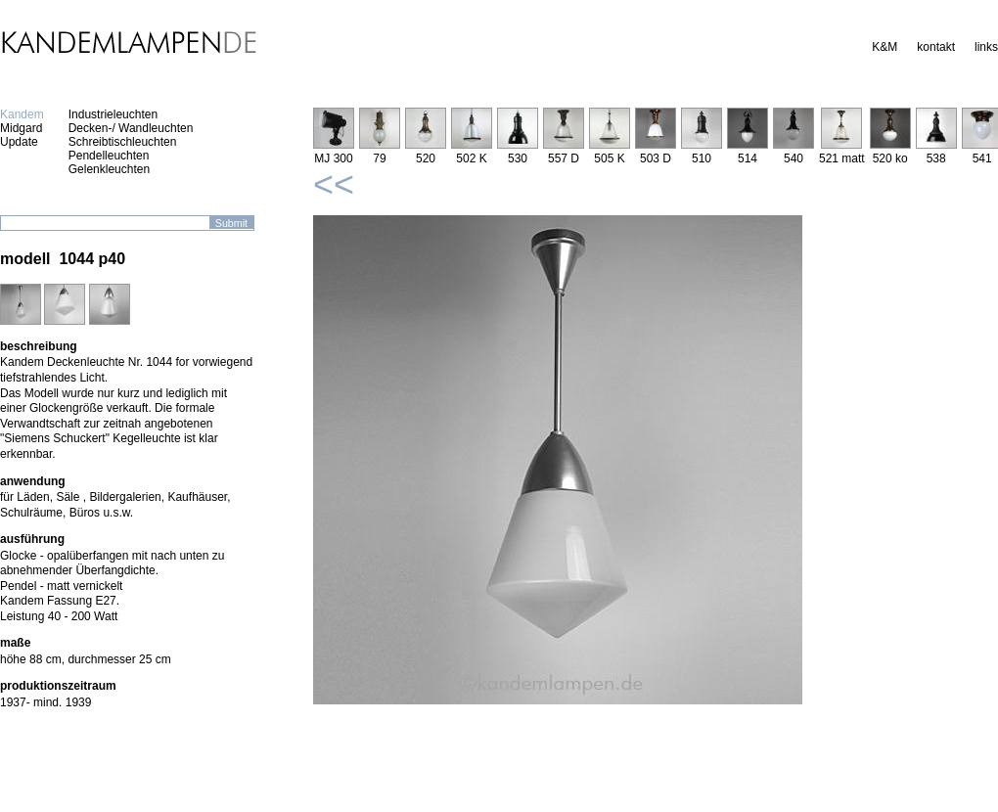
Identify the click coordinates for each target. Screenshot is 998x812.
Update (19, 142)
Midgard (21, 128)
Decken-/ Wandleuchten (131, 128)
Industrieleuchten (113, 114)
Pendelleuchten (109, 155)
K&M (884, 47)
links (986, 47)
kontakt (936, 47)
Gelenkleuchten (109, 169)
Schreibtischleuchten (122, 142)
